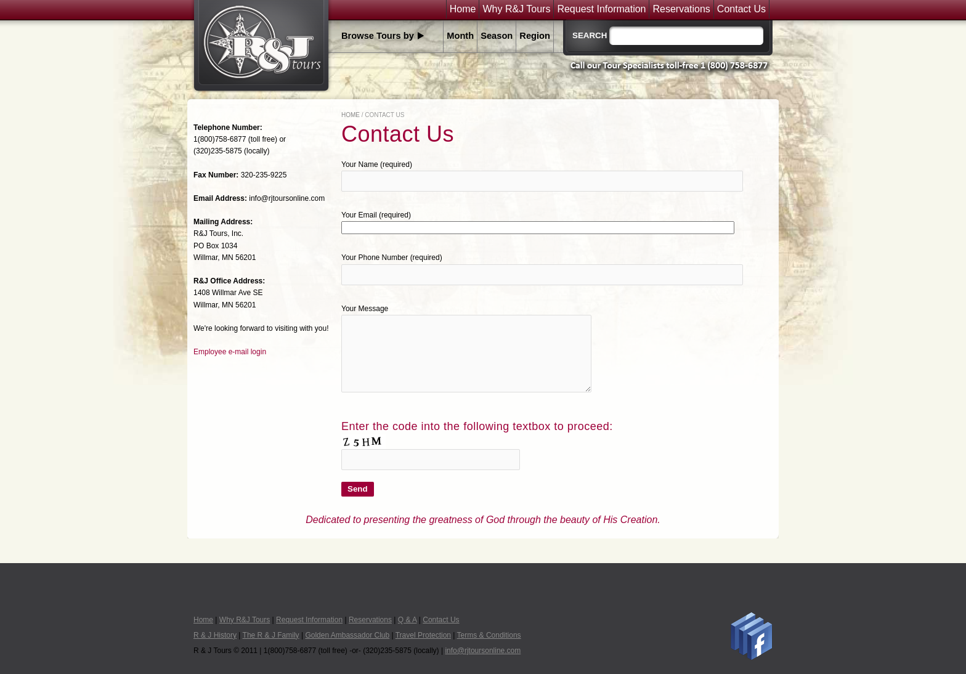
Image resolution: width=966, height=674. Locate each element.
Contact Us (741, 9)
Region (534, 36)
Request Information (601, 9)
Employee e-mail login (229, 351)
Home (463, 9)
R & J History (215, 635)
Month (460, 36)
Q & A (407, 619)
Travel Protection (423, 635)
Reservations (681, 9)
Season (497, 36)
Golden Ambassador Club (347, 635)
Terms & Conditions (489, 635)
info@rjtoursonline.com (483, 650)
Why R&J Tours (516, 9)
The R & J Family (271, 635)
